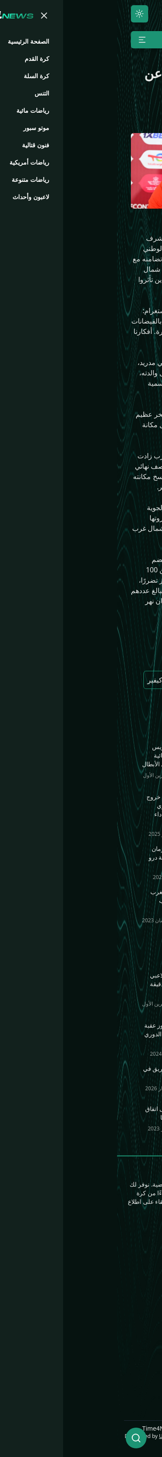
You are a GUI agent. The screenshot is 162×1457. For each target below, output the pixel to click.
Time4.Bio (139, 1358)
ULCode (51, 1436)
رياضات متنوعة (76, 1277)
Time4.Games (133, 1344)
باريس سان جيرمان (105, 680)
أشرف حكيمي (112, 655)
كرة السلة (141, 1277)
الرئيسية (143, 1249)
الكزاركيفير (46, 680)
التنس (146, 1290)
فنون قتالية (82, 1249)
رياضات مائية (79, 1263)
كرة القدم (141, 1263)
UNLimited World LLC (129, 1436)
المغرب (67, 655)
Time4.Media (134, 1372)
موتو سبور (140, 1304)
